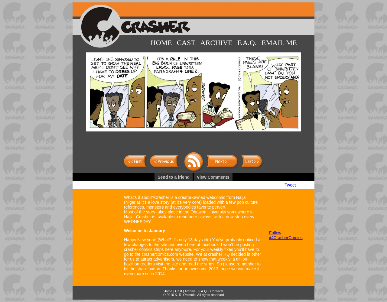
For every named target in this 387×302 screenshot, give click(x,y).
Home (161, 43)
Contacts (216, 291)
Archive (216, 43)
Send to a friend (174, 177)
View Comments (213, 177)
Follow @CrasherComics (286, 235)
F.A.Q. (247, 43)
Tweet (290, 185)
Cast (186, 43)
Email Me (279, 43)
